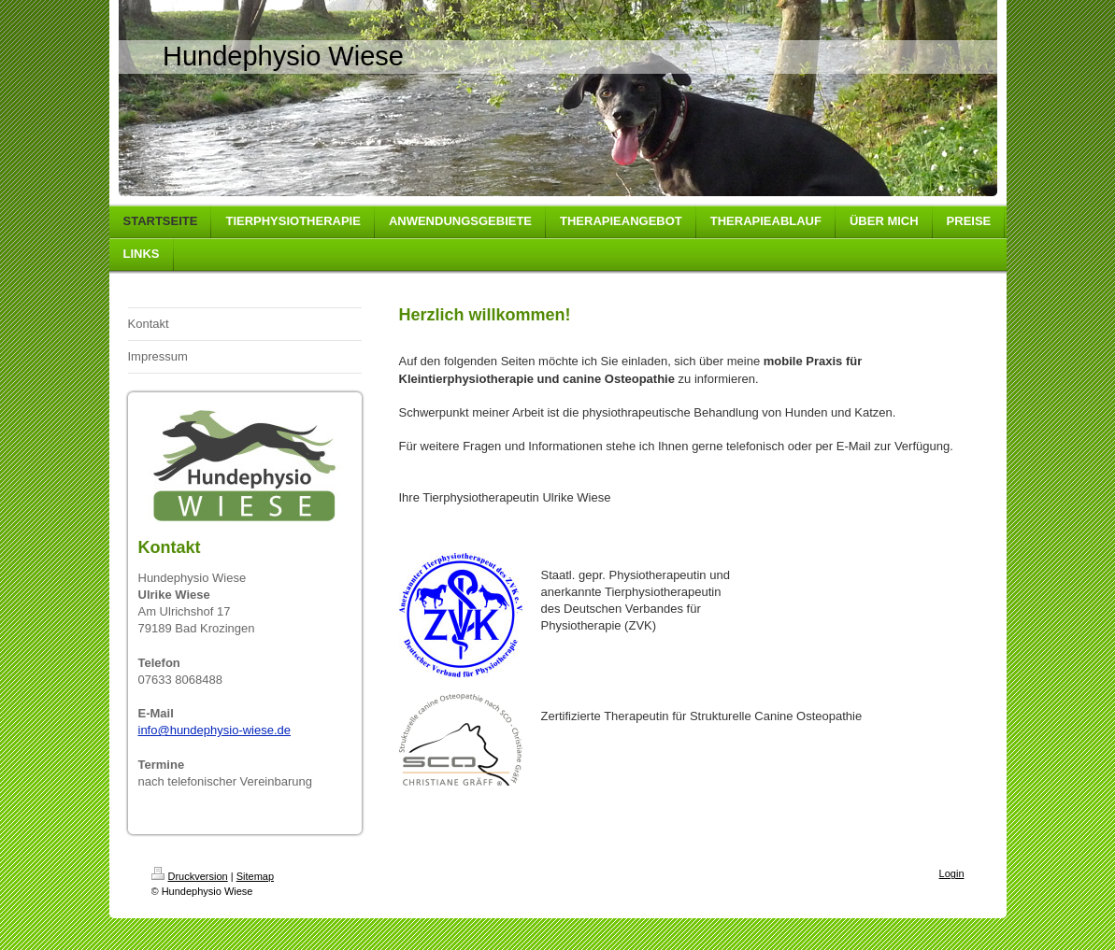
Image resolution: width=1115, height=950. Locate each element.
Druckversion (189, 876)
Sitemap (255, 876)
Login (952, 873)
